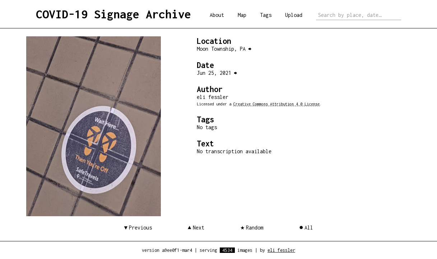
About (217, 15)
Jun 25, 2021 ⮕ (217, 73)
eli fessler (281, 250)
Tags (265, 15)
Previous (140, 227)
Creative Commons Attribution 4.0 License (276, 104)
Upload (293, 15)
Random (254, 227)
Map (242, 15)
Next (198, 227)
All (308, 227)
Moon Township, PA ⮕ (224, 49)
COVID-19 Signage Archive (113, 14)
